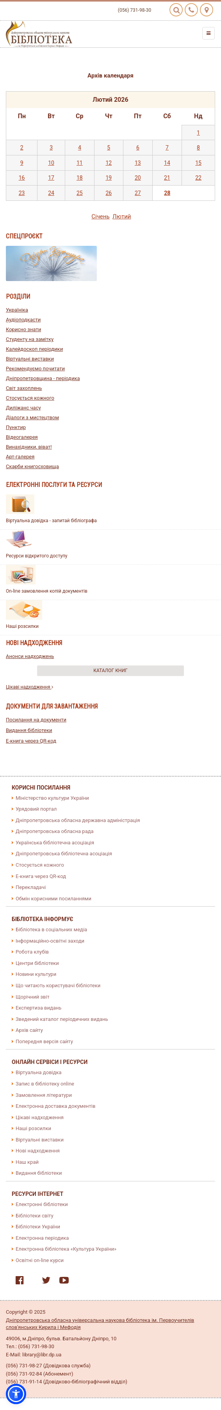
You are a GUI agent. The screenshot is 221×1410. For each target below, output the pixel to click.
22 (198, 178)
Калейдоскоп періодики (34, 349)
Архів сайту (29, 1030)
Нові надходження (38, 1151)
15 (198, 163)
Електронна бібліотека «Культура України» (66, 1249)
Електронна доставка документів (55, 1106)
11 (80, 163)
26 (108, 193)
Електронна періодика (42, 1238)
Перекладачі (31, 887)
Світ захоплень (24, 388)
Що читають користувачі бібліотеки (58, 985)
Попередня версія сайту (44, 1041)
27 (138, 193)
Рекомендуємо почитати (35, 368)
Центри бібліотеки (37, 963)
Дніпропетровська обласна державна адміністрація (78, 820)
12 (108, 163)
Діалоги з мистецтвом (32, 417)
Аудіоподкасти (23, 320)
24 (51, 193)
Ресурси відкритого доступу (37, 556)
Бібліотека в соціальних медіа (51, 929)
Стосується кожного (30, 398)
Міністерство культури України (52, 798)
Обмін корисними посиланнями (53, 899)
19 (108, 178)
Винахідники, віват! (29, 447)
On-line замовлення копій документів (46, 591)
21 (167, 178)
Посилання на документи (36, 720)
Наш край (27, 1162)
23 (22, 193)
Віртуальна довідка (39, 1072)
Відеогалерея (22, 437)
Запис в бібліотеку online (45, 1084)
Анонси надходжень (30, 656)
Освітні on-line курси (40, 1260)
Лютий (121, 216)
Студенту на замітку (29, 339)
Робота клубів (32, 952)
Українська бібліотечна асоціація (55, 843)
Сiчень (100, 216)
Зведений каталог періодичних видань (62, 1019)
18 (80, 178)
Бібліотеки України (38, 1227)
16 (22, 178)
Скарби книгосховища (32, 466)
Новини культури (36, 974)
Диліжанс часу (23, 408)
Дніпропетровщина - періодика (43, 378)
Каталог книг (110, 670)
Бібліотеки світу (34, 1216)
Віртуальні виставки (30, 359)
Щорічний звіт (33, 997)
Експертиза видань (38, 1008)
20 (138, 178)
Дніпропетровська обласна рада (55, 831)
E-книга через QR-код (31, 741)
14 (167, 163)
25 (80, 193)
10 (51, 163)
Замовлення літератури (44, 1095)
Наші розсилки (22, 626)
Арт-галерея (20, 457)
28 (167, 193)
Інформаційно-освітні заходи (50, 941)
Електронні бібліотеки (42, 1204)
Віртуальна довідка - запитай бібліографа (51, 520)
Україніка (17, 310)
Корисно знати (23, 329)
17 (51, 178)
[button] (16, 1394)
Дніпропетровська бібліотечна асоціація (64, 853)
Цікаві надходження (29, 687)
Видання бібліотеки (29, 730)
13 (138, 163)
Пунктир (16, 427)
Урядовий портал (36, 809)
